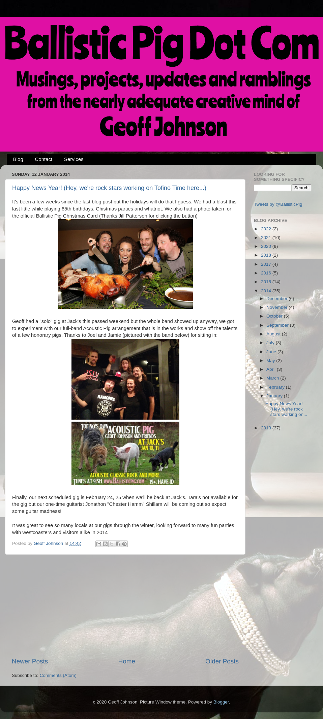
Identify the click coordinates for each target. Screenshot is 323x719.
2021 (266, 237)
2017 (266, 264)
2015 (266, 281)
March (273, 378)
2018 (266, 255)
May (271, 360)
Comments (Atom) (58, 675)
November (277, 307)
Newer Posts (30, 661)
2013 (266, 427)
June (271, 351)
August (274, 333)
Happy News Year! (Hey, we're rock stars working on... (286, 409)
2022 (266, 228)
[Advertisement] (125, 606)
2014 (266, 290)
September (278, 325)
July (271, 342)
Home (126, 661)
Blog (18, 159)
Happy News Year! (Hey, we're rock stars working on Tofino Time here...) (109, 188)
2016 (266, 272)
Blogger (221, 702)
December (277, 298)
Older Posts (222, 661)
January (275, 395)
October (275, 316)
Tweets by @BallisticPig (278, 204)
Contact (44, 159)
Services (74, 159)
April (271, 369)
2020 (266, 246)
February (276, 387)
